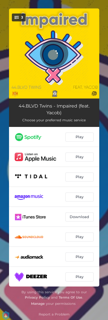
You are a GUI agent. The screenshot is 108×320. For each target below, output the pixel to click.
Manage (38, 303)
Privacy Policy (37, 297)
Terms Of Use (70, 297)
